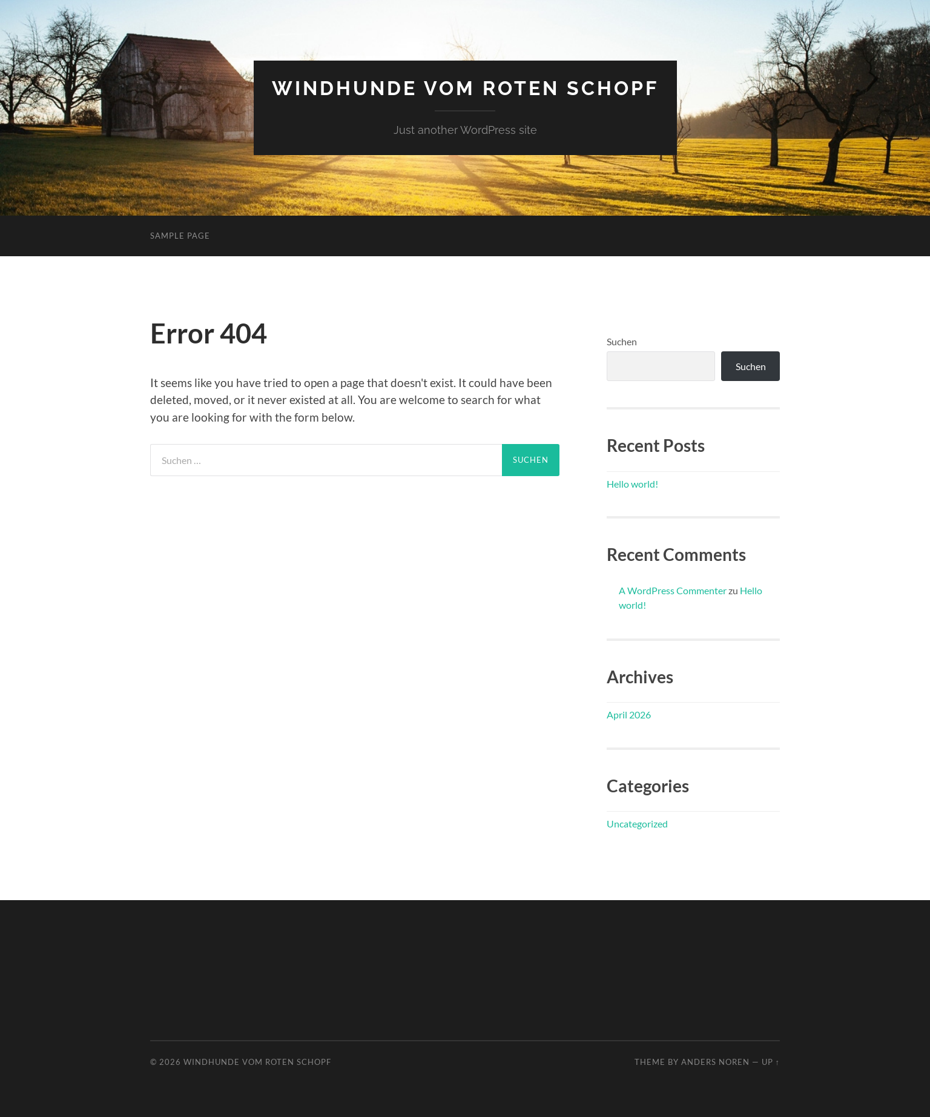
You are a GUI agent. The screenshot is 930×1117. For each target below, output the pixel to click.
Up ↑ (771, 1062)
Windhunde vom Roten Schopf (465, 88)
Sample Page (180, 235)
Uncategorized (637, 823)
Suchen (622, 341)
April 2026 (629, 714)
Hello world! (632, 483)
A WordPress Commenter (673, 590)
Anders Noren (715, 1062)
